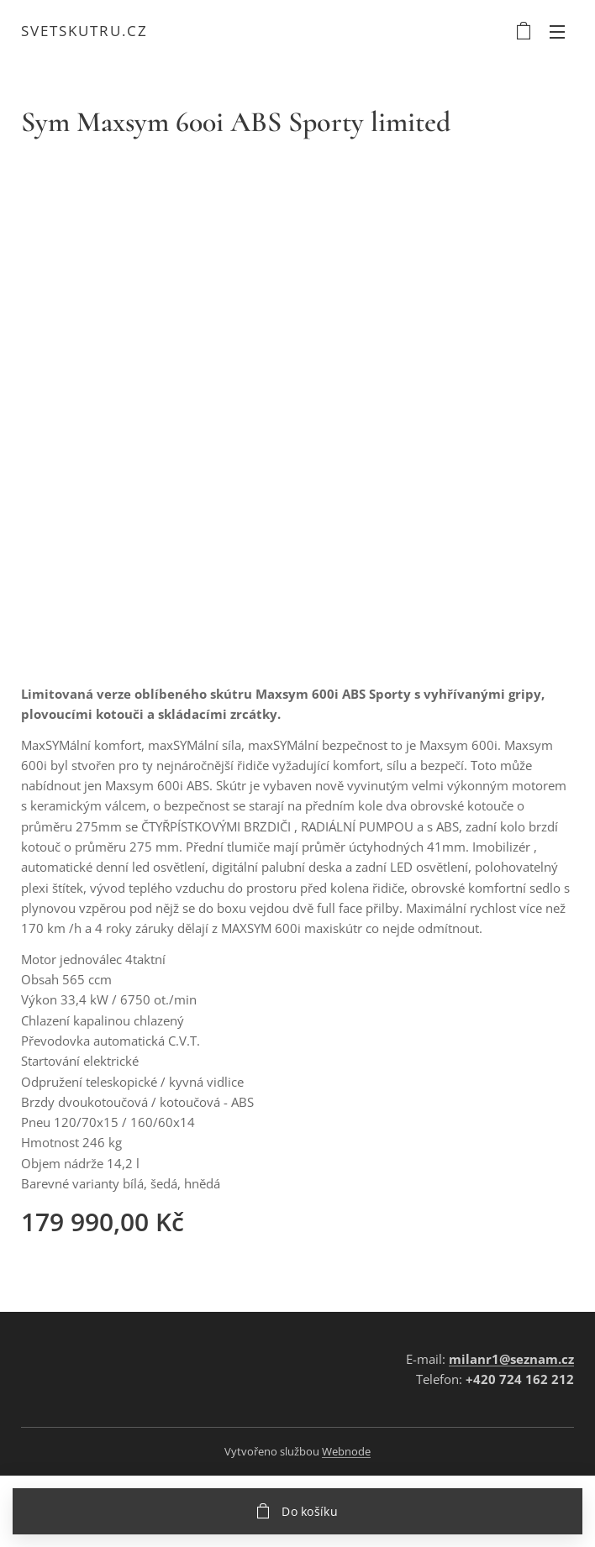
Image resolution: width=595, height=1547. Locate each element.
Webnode (346, 1451)
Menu (557, 32)
